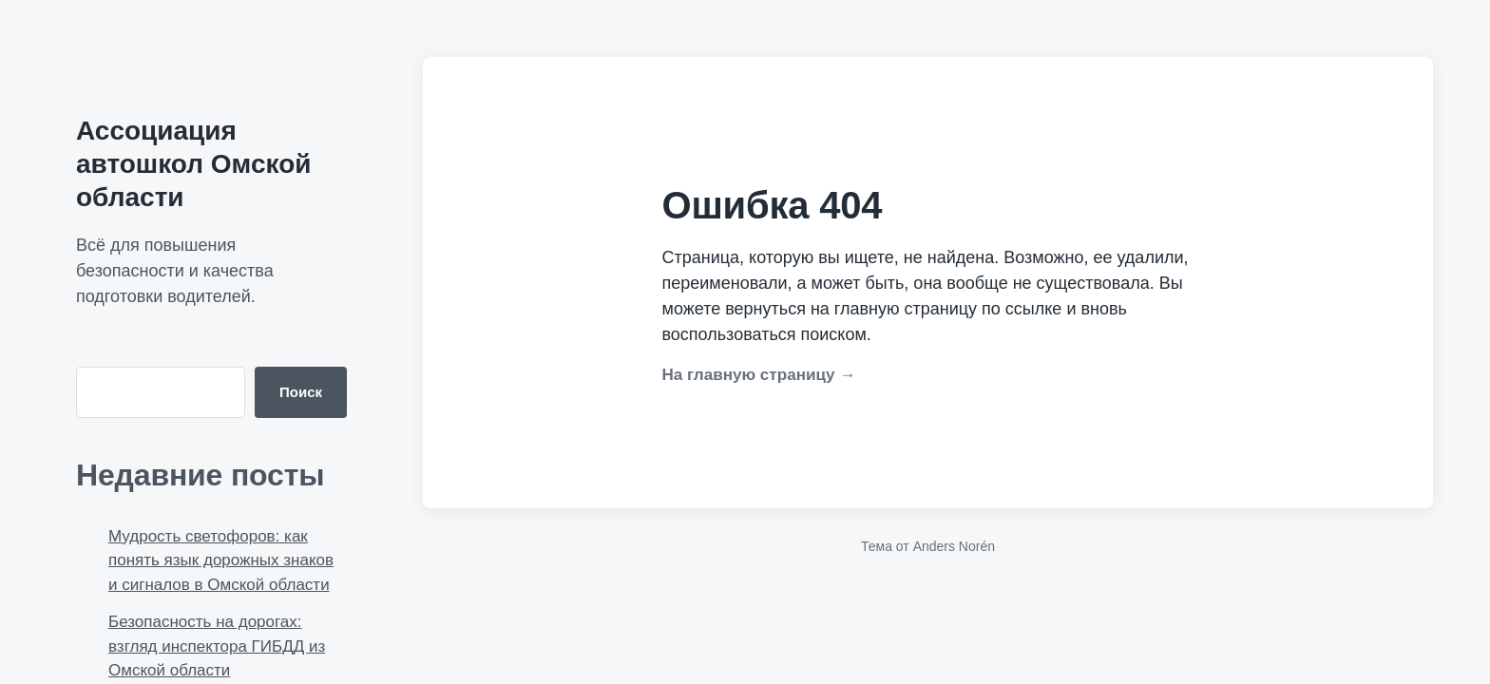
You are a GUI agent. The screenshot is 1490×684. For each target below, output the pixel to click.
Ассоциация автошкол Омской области (193, 164)
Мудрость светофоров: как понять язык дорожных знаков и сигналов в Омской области (221, 560)
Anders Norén (954, 546)
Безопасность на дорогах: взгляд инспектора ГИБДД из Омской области (216, 646)
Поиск (300, 392)
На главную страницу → (759, 375)
